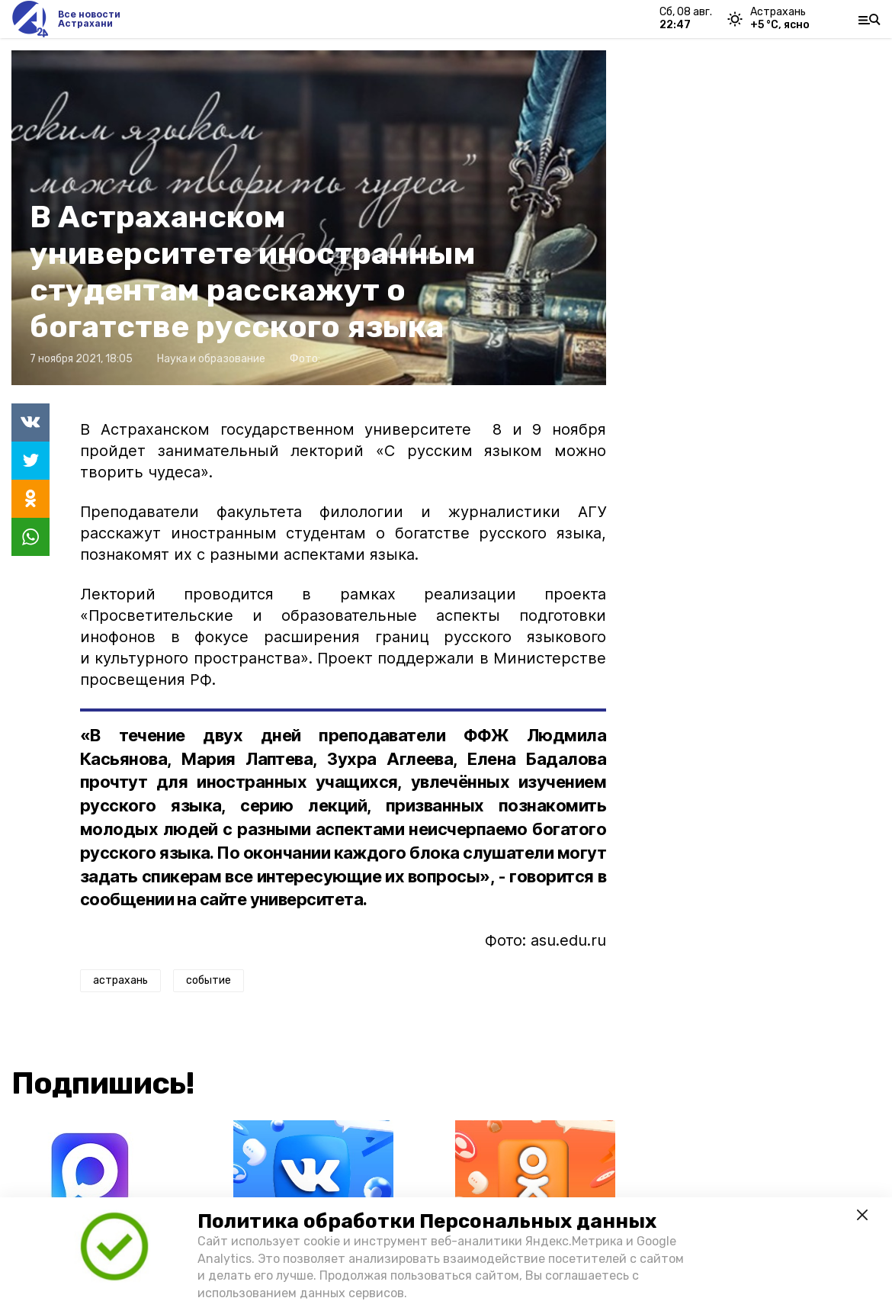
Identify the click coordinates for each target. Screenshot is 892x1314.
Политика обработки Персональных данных (426, 1221)
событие (208, 980)
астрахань (120, 980)
